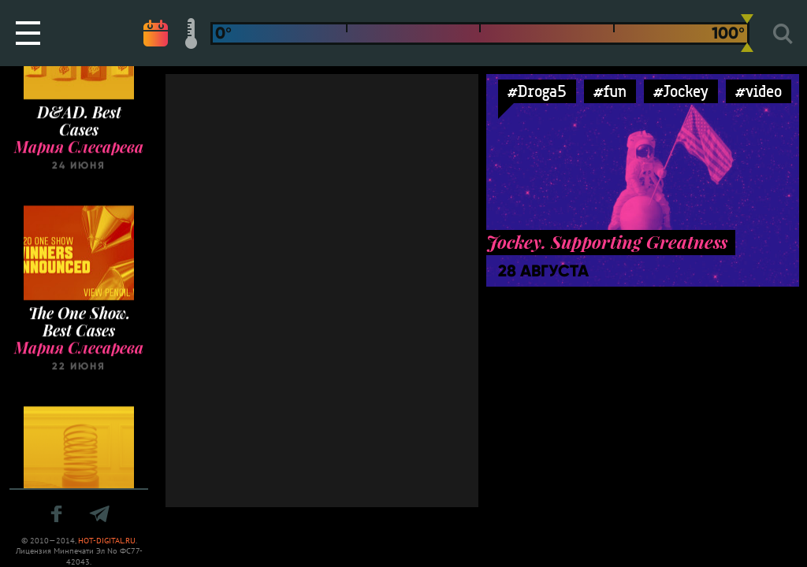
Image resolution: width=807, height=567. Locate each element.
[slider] (747, 33)
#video (758, 91)
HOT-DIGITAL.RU (107, 541)
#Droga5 (537, 91)
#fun (610, 91)
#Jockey (680, 91)
